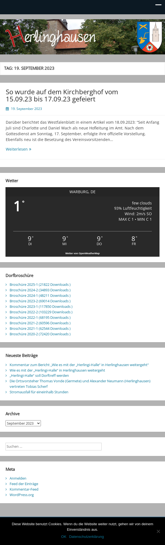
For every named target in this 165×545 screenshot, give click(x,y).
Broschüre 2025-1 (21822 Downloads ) (40, 284)
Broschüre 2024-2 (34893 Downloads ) (40, 289)
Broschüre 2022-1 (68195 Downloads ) (40, 317)
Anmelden (18, 478)
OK (63, 537)
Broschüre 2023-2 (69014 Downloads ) (40, 300)
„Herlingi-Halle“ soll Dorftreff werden (39, 375)
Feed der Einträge (24, 483)
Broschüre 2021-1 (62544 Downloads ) (40, 328)
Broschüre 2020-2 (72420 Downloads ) (40, 333)
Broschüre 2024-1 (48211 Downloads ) (40, 295)
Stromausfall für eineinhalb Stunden (39, 391)
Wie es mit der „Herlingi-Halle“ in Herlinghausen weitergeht (57, 370)
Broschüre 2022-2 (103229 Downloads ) (41, 311)
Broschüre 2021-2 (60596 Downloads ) (40, 322)
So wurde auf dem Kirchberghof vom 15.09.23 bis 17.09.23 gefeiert (62, 95)
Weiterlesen (29, 149)
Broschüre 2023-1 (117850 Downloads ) (41, 306)
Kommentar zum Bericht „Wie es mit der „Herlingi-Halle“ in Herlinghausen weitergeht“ (79, 364)
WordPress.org (22, 494)
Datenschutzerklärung (86, 537)
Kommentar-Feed (24, 489)
